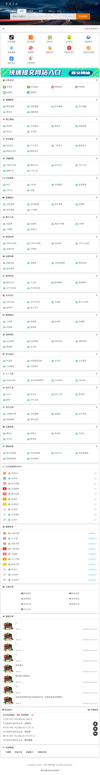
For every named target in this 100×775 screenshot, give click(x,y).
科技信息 (74, 593)
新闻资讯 (26, 593)
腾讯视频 (28, 740)
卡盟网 (8, 752)
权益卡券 (18, 752)
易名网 (27, 732)
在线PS (27, 723)
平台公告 (26, 609)
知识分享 (26, 604)
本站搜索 (83, 16)
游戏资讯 (26, 599)
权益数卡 (29, 752)
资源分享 (74, 604)
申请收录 (93, 710)
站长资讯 (74, 599)
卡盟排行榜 (41, 752)
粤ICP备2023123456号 (50, 770)
